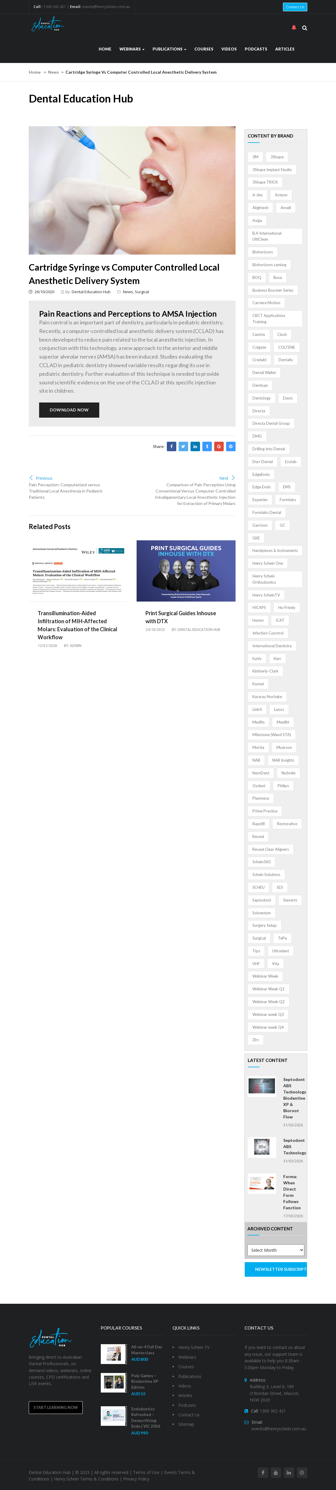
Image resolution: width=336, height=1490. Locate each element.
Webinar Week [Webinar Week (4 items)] (265, 976)
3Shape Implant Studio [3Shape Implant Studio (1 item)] (272, 169)
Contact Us (295, 7)
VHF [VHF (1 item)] (256, 963)
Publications (169, 49)
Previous (40, 478)
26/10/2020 (41, 291)
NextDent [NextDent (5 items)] (260, 773)
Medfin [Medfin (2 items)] (258, 722)
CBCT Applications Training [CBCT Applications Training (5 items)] (268, 318)
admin (75, 645)
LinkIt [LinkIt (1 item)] (257, 709)
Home (105, 49)
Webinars (132, 49)
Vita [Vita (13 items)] (275, 963)
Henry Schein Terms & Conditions (86, 1479)
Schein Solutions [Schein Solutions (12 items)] (266, 874)
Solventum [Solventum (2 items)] (261, 912)
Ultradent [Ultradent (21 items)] (280, 950)
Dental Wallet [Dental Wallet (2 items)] (264, 372)
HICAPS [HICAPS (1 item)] (259, 607)
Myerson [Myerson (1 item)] (284, 747)
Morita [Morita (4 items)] (258, 747)
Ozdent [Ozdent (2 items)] (258, 785)
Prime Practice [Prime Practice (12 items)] (264, 811)
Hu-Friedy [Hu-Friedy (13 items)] (286, 607)
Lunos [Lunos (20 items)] (279, 709)
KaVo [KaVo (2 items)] (257, 658)
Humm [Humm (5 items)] (258, 620)
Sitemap (186, 1424)
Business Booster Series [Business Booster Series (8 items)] (272, 290)
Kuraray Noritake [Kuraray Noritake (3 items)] (267, 696)
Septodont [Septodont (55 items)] (261, 900)
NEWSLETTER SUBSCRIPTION (281, 1269)
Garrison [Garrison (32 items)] (260, 525)
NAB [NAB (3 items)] (256, 760)
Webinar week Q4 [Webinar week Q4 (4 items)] (268, 1027)
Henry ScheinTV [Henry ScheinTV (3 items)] (266, 595)
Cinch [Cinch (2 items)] (282, 334)
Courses (203, 49)
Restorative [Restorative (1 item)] (287, 823)
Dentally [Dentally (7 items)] (286, 359)
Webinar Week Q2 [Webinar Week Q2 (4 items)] (268, 1001)
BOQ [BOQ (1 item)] (256, 277)
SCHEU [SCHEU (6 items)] (258, 887)
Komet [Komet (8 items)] (258, 683)
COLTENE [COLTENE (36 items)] (286, 347)
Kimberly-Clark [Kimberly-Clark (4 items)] (265, 671)
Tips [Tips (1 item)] (256, 950)
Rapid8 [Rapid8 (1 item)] (258, 823)
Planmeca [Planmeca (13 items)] (260, 798)
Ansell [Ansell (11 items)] (286, 207)
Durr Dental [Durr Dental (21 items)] (262, 461)
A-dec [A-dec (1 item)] (257, 194)
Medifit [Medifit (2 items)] (283, 722)
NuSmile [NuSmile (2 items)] (288, 773)
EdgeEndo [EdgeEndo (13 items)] (261, 474)
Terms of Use (146, 1472)
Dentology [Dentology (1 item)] (261, 398)
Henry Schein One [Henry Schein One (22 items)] (267, 563)
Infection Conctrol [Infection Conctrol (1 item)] (268, 633)
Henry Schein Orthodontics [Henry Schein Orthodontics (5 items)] (264, 579)
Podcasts (256, 49)
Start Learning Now (55, 1407)
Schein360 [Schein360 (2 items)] (261, 861)
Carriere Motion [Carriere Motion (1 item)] (266, 302)
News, (129, 291)
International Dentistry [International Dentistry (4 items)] (272, 645)
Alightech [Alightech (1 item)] (260, 207)
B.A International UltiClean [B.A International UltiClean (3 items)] (266, 236)
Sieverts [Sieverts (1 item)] (290, 900)
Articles (285, 49)
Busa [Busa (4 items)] (277, 277)
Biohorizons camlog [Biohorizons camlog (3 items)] (269, 264)
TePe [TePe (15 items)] (282, 938)
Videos (229, 49)
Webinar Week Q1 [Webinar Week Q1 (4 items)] (268, 989)
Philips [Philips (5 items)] (283, 785)
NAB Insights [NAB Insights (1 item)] (283, 760)
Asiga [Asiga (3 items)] (257, 220)
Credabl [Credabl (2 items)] (259, 359)
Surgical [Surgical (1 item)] (259, 938)
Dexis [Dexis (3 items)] (288, 398)
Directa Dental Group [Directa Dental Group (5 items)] (271, 423)
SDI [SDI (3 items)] (280, 887)
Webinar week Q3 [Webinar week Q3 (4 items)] (268, 1014)
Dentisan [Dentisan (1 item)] (260, 385)
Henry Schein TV (193, 1347)
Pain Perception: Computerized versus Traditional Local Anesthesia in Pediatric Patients (66, 491)
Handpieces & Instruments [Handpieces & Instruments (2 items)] (275, 550)
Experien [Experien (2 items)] (260, 499)
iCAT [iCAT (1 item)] (280, 620)
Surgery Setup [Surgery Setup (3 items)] (264, 925)
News (53, 72)
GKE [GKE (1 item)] (256, 538)
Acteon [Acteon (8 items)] (281, 194)
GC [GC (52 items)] (282, 525)
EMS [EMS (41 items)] (287, 486)
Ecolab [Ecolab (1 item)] (291, 461)
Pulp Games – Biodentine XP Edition (144, 1381)
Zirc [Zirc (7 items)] (255, 1039)
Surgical (142, 291)
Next (227, 478)
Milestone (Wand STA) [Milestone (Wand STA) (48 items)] (271, 734)
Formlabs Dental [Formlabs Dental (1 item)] (266, 512)
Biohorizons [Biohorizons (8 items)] (262, 252)
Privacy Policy (136, 1479)
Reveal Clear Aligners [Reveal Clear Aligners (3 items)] (270, 849)
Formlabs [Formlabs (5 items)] (288, 499)
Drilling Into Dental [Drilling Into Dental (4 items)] (268, 448)
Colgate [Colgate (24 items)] (259, 347)
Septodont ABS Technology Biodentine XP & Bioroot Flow (294, 1098)
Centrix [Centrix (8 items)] (258, 334)
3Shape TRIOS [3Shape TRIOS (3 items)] (265, 182)
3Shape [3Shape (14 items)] (277, 156)
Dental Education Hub (91, 291)
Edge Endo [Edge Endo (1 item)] (261, 486)
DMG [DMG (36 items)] (257, 436)
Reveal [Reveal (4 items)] (258, 836)
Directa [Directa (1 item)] (258, 410)
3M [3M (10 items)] (255, 156)
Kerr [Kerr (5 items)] (277, 658)
